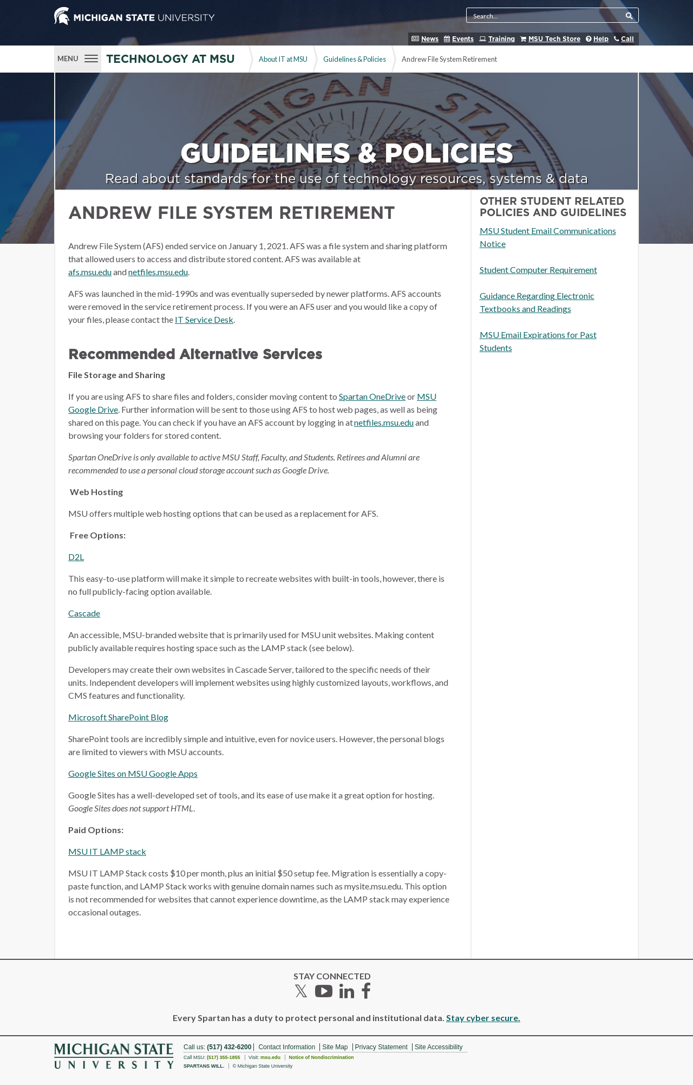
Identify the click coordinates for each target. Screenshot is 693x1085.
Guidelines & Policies (354, 59)
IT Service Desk (204, 319)
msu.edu (270, 1057)
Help (601, 39)
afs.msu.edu (90, 272)
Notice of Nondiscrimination (321, 1057)
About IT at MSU (283, 59)
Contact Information (286, 1047)
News (430, 39)
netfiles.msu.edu (158, 272)
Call (627, 39)
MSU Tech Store (554, 39)
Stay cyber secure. (483, 1017)
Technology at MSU (170, 59)
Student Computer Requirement (538, 269)
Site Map (335, 1047)
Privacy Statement (381, 1047)
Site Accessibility (439, 1047)
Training (501, 39)
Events (463, 39)
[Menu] (77, 57)
